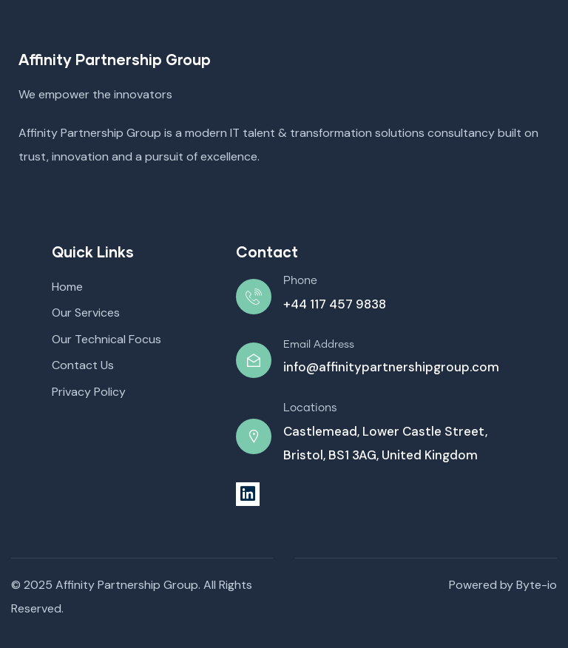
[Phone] (253, 296)
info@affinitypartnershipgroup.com (391, 367)
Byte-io (536, 585)
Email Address (318, 345)
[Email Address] (253, 360)
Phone (300, 280)
